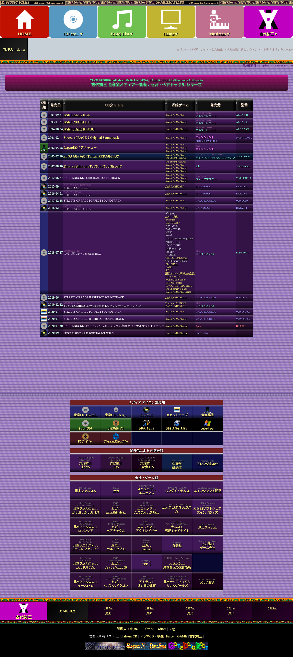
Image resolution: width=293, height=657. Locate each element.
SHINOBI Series (173, 282)
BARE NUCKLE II (77, 122)
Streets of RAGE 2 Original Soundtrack (91, 137)
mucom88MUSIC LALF (172, 221)
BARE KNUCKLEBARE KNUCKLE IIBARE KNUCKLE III (176, 147)
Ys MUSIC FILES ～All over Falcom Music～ (146, 30)
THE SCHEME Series (176, 257)
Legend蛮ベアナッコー (80, 147)
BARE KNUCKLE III (78, 129)
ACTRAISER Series (175, 279)
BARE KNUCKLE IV (176, 325)
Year (146, 611)
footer (146, 638)
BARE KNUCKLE (76, 115)
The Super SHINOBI (175, 157)
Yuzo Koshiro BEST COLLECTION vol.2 (92, 166)
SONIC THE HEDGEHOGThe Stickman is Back (178, 287)
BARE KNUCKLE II (175, 121)
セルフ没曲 (171, 216)
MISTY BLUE (172, 276)
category (146, 497)
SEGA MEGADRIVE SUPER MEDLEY (91, 156)
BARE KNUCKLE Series (178, 291)
